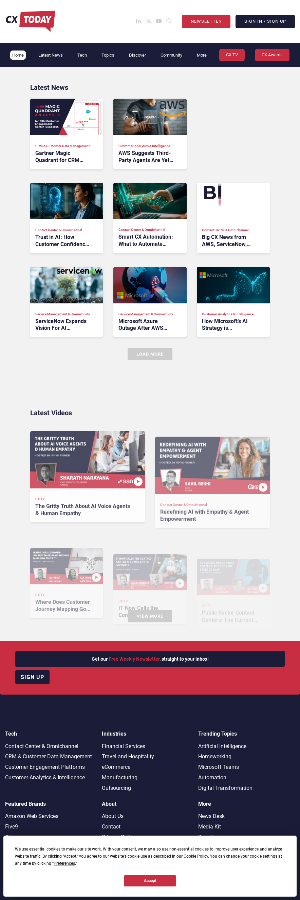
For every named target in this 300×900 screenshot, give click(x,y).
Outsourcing (116, 788)
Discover (137, 55)
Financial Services (123, 746)
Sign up (32, 677)
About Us (113, 816)
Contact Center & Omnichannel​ (41, 746)
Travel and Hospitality (128, 756)
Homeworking (214, 756)
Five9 (11, 826)
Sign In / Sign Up (265, 21)
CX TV (232, 54)
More (202, 55)
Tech (82, 55)
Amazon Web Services (31, 816)
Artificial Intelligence (222, 746)
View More (150, 616)
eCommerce (116, 767)
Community (171, 55)
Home (18, 55)
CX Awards (272, 54)
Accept (150, 880)
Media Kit (209, 826)
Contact (111, 826)
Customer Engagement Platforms (45, 767)
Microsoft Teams (218, 767)
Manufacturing (119, 777)
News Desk (211, 816)
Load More (150, 354)
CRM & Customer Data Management (48, 756)
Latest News (50, 55)
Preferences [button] (64, 863)
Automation (212, 777)
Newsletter (206, 21)
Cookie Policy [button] (196, 856)
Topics (107, 55)
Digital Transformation (225, 788)
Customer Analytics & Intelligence (45, 777)
